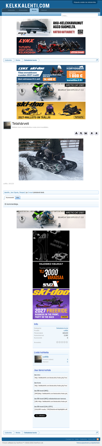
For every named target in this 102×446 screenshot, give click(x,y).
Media (34, 10)
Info (17, 197)
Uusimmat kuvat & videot (29, 14)
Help (77, 439)
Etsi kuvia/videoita (10, 14)
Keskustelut (23, 10)
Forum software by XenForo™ (23, 443)
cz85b (5, 183)
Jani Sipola (14, 192)
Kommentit (10, 197)
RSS (98, 439)
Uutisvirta (11, 10)
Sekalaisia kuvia (62, 328)
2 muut (30, 192)
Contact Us (70, 439)
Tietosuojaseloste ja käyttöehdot (87, 443)
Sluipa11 (22, 192)
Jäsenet (44, 10)
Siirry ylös (91, 439)
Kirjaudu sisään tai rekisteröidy (85, 2)
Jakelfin (7, 192)
